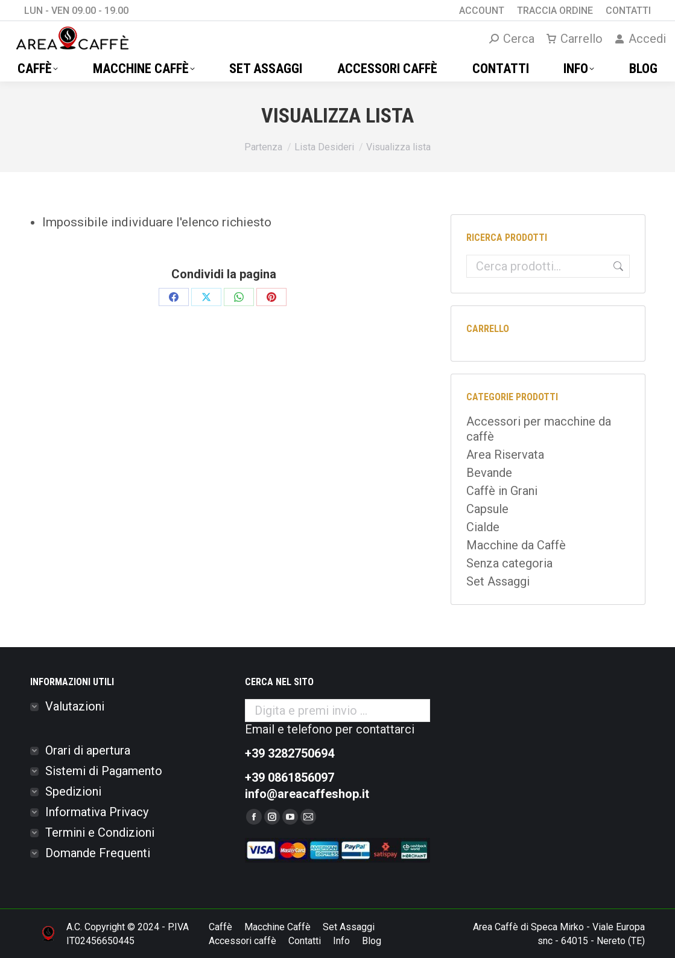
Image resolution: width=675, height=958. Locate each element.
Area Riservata (505, 454)
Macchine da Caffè (516, 545)
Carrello (575, 38)
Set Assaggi (498, 581)
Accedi (640, 38)
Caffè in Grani (501, 491)
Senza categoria (509, 563)
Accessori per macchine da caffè (538, 429)
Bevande (489, 472)
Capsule (487, 509)
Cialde (482, 527)
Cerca (616, 266)
